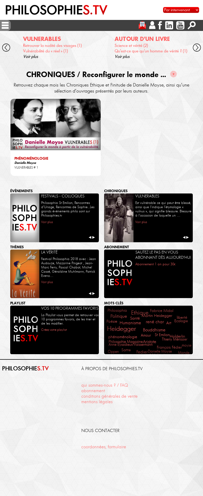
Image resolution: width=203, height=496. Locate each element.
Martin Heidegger (157, 315)
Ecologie (181, 321)
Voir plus (30, 56)
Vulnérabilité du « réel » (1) (45, 50)
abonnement (93, 390)
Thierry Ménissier (174, 339)
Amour (146, 335)
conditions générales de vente (109, 396)
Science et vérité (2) (131, 45)
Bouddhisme (154, 329)
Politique (118, 316)
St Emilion (162, 334)
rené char (155, 321)
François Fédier (169, 347)
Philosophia (117, 310)
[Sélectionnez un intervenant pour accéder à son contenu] (181, 10)
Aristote (150, 341)
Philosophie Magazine (126, 341)
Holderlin (177, 336)
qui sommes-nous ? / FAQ (104, 385)
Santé (135, 318)
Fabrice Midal (161, 310)
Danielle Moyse (160, 351)
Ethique (140, 312)
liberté (182, 317)
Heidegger (121, 328)
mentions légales (97, 401)
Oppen (113, 351)
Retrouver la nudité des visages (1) (52, 45)
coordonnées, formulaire (103, 446)
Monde (183, 352)
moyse (187, 345)
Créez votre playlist (54, 330)
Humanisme (130, 322)
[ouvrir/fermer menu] (5, 25)
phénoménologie (122, 336)
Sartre (126, 350)
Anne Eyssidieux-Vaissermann (131, 344)
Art (168, 322)
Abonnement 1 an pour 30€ (155, 264)
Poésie (111, 321)
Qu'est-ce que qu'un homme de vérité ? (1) (151, 50)
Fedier (142, 351)
